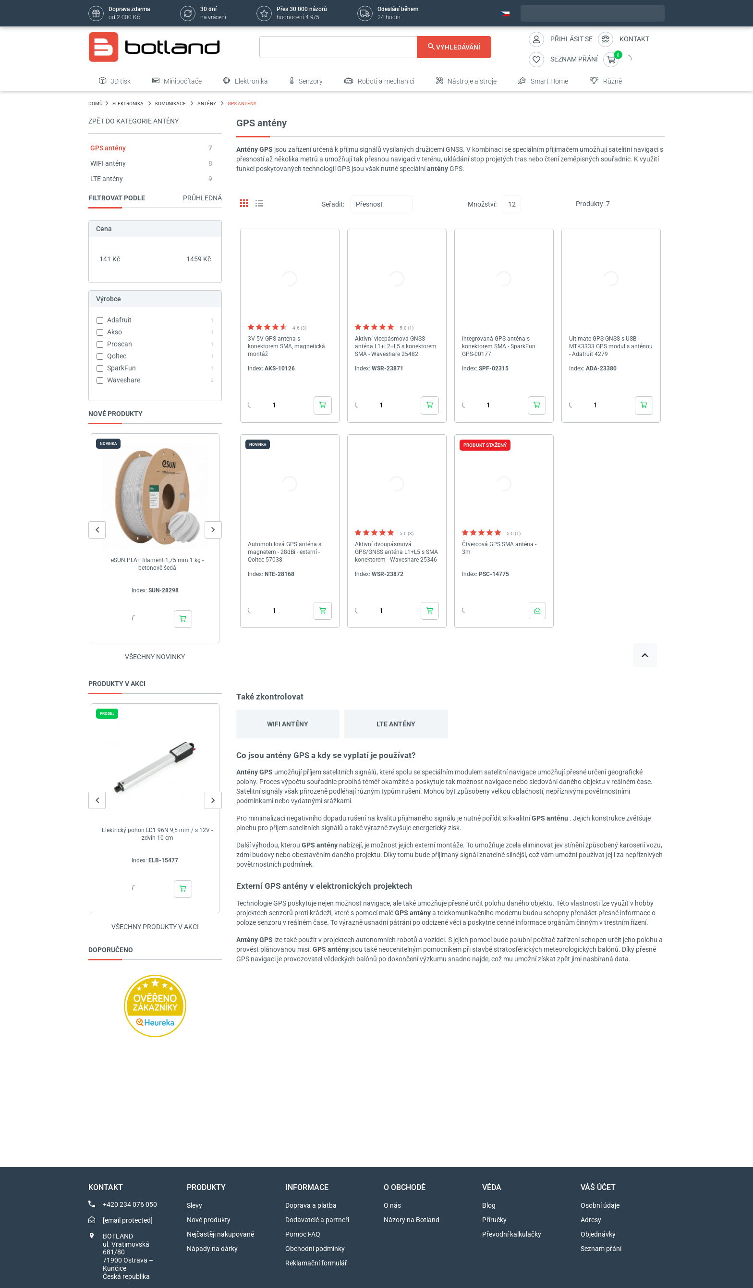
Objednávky (598, 1234)
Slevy (194, 1205)
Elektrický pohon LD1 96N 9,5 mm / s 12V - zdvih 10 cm (157, 834)
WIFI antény (108, 163)
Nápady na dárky (212, 1248)
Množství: (482, 204)
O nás (392, 1205)
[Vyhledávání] (375, 47)
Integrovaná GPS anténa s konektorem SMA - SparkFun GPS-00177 (498, 346)
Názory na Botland (411, 1220)
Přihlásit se (571, 39)
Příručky (494, 1220)
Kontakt (634, 39)
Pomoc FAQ (302, 1234)
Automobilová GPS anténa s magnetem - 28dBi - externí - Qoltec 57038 (284, 552)
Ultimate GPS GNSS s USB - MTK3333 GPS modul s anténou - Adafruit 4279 (611, 346)
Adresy (591, 1220)
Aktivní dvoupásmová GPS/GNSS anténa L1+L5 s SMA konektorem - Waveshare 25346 (396, 552)
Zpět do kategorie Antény (133, 121)
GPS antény (108, 148)
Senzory (306, 80)
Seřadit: (333, 204)
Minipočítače (177, 80)
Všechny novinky (155, 657)
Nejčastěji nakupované (220, 1234)
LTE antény (106, 179)
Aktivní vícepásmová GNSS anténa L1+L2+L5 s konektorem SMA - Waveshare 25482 (396, 346)
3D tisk (115, 80)
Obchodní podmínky (315, 1248)
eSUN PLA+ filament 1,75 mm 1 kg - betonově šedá (157, 564)
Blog (489, 1205)
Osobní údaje (600, 1205)
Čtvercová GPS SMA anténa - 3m (499, 548)
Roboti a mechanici (379, 80)
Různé (606, 80)
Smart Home (543, 80)
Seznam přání (601, 1248)
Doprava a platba (311, 1205)
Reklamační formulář (316, 1263)
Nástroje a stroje (466, 80)
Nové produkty (209, 1220)
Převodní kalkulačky (511, 1234)
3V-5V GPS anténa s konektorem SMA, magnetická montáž (286, 346)
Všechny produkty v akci (155, 927)
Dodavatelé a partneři (317, 1220)
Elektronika (245, 80)
